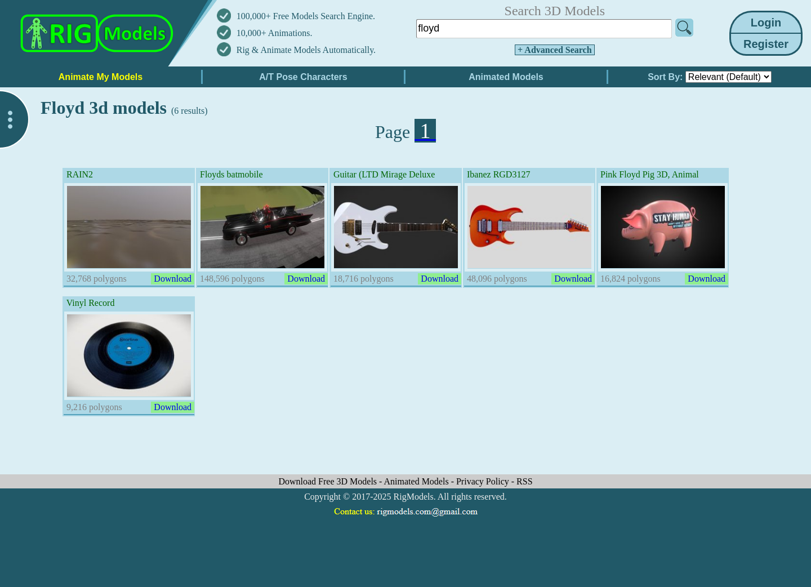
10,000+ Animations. (275, 33)
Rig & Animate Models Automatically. (306, 50)
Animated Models (417, 481)
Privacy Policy (483, 481)
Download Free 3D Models (328, 481)
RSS (524, 481)
